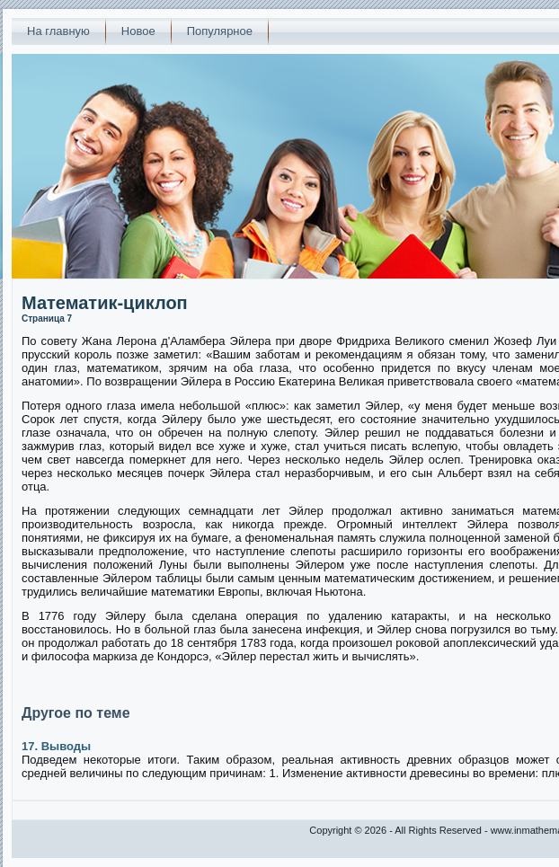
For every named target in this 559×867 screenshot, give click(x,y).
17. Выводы (56, 746)
